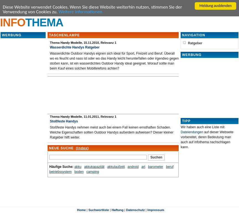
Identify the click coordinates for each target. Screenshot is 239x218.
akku (77, 167)
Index (82, 148)
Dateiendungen (192, 132)
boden (79, 172)
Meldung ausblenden (215, 5)
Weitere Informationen (80, 12)
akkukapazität (94, 167)
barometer (155, 167)
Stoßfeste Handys (64, 121)
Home (81, 210)
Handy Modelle (71, 42)
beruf (169, 167)
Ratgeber (195, 43)
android (133, 167)
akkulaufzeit (116, 167)
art (143, 167)
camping (92, 172)
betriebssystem (60, 172)
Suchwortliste (98, 210)
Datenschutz (135, 210)
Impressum (155, 210)
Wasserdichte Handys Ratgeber (75, 47)
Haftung (117, 210)
